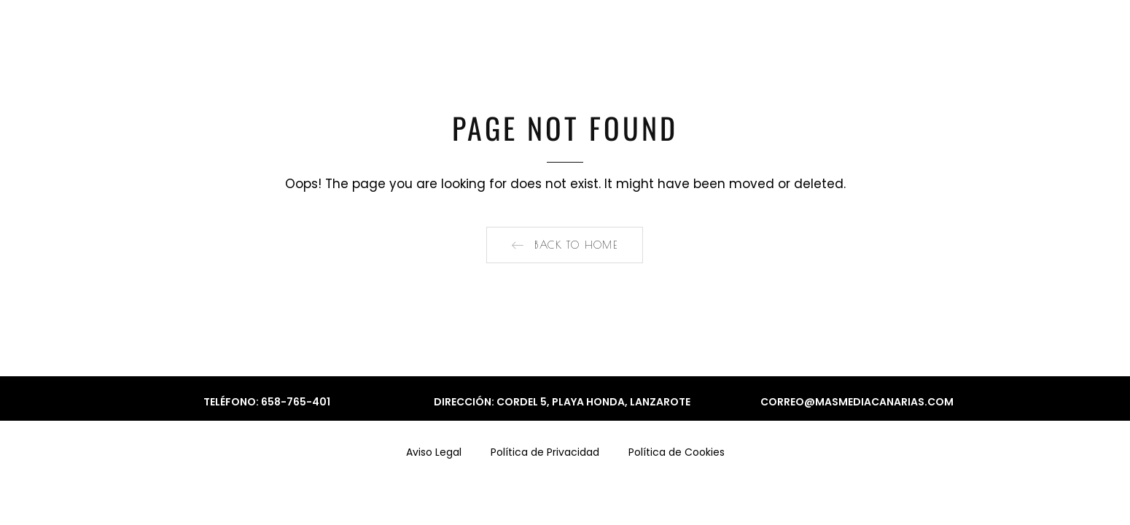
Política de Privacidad (545, 452)
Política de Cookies (676, 452)
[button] (564, 245)
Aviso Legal (433, 452)
